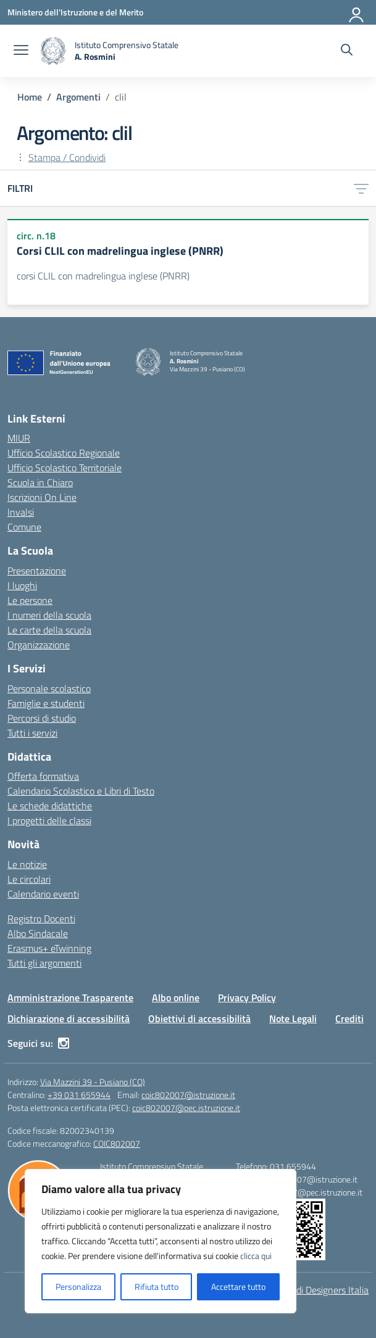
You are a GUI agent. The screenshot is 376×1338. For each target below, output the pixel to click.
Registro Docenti (41, 918)
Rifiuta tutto (156, 1286)
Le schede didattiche (49, 805)
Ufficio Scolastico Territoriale (64, 467)
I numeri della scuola (49, 615)
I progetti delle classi (49, 820)
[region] (160, 1241)
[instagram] (63, 1043)
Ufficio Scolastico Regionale (63, 452)
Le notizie (27, 864)
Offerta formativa (43, 776)
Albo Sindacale (37, 933)
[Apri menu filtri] (361, 188)
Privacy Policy (247, 997)
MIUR (18, 438)
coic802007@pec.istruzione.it (186, 1107)
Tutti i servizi (32, 732)
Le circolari (29, 879)
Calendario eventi (43, 893)
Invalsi (20, 512)
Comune (24, 526)
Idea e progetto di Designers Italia (300, 1289)
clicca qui (256, 1255)
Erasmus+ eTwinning (49, 948)
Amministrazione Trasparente (70, 997)
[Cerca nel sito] (346, 51)
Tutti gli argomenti (44, 963)
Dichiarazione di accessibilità (68, 1018)
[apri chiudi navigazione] (21, 51)
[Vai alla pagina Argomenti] (78, 96)
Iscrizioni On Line (42, 497)
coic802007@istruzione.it (188, 1094)
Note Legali (293, 1018)
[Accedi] (357, 12)
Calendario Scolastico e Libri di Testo (80, 790)
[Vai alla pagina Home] (29, 96)
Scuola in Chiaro (40, 482)
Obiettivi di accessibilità (199, 1018)
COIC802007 (116, 1143)
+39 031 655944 (79, 1094)
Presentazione (36, 570)
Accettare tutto (238, 1286)
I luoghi (22, 585)
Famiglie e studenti (46, 703)
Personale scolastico (49, 688)
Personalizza (78, 1286)
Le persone (29, 600)
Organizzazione (38, 644)
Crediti (349, 1018)
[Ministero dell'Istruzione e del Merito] (75, 12)
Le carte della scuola (49, 629)
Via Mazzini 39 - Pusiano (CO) (92, 1081)
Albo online (175, 997)
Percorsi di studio (41, 718)
